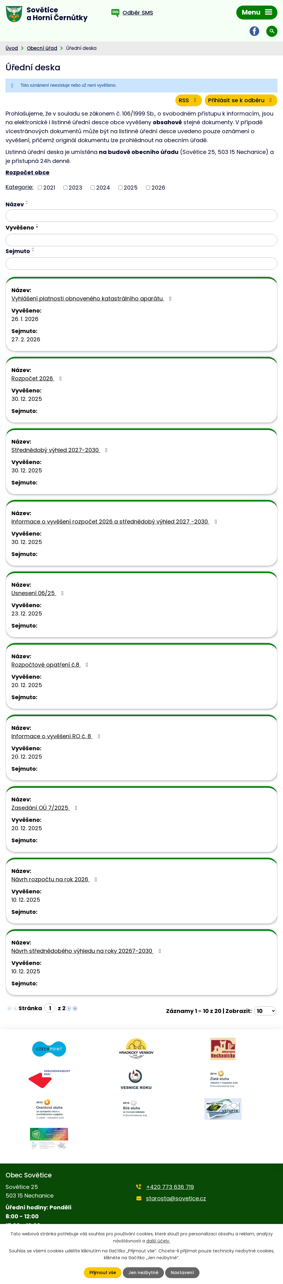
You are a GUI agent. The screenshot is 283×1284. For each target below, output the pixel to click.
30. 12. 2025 (26, 399)
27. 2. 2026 (25, 339)
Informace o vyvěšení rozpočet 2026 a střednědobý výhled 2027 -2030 (115, 521)
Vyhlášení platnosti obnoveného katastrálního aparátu (92, 298)
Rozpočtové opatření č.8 (51, 664)
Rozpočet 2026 (37, 378)
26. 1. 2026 (24, 319)
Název (15, 204)
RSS (189, 100)
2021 (49, 187)
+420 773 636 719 (170, 1187)
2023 (75, 187)
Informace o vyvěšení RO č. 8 (56, 736)
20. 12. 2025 (26, 685)
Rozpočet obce (27, 172)
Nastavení (182, 1272)
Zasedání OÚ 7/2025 (45, 808)
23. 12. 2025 (26, 613)
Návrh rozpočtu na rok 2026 (55, 879)
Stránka (30, 1008)
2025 (131, 187)
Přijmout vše (102, 1272)
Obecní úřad (42, 48)
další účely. (158, 1241)
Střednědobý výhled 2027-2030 (60, 450)
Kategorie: (19, 187)
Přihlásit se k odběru (241, 100)
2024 (103, 187)
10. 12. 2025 (25, 900)
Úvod (12, 48)
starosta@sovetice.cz (176, 1198)
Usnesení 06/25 (38, 593)
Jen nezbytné (143, 1272)
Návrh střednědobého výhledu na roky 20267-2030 (87, 951)
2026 (158, 187)
